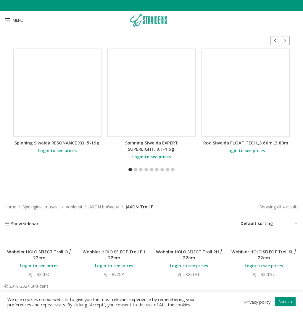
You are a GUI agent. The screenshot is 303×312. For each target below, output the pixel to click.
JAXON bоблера (103, 207)
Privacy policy (257, 302)
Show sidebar (24, 223)
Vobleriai (74, 207)
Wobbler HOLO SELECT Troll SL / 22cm (264, 255)
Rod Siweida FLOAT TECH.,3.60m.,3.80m (245, 143)
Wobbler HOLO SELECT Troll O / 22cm (39, 255)
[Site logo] (151, 19)
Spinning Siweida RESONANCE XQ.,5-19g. (57, 143)
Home (10, 207)
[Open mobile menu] (13, 20)
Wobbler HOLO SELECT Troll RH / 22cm (189, 255)
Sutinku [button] (285, 301)
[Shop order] (269, 224)
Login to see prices (57, 150)
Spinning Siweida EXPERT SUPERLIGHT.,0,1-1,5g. (151, 146)
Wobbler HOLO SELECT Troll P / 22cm (114, 255)
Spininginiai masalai (40, 207)
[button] (285, 40)
